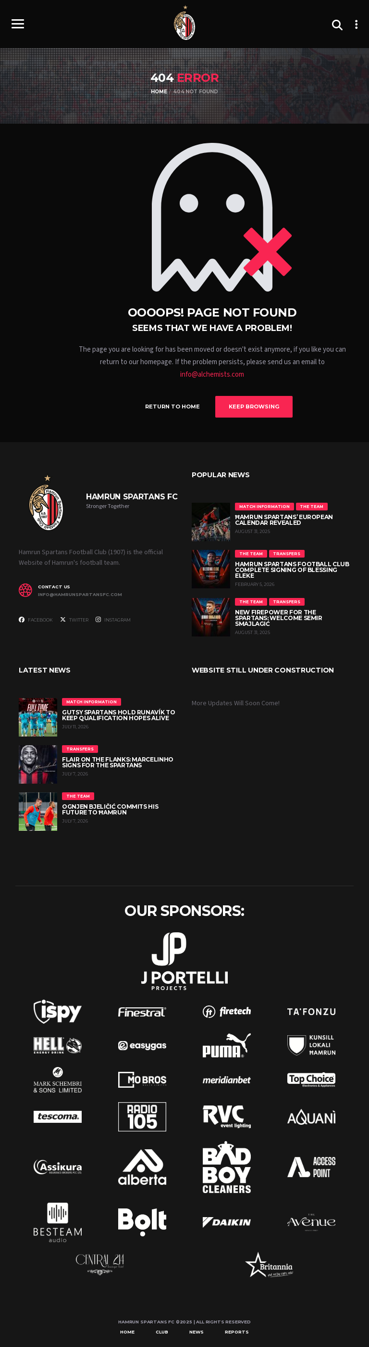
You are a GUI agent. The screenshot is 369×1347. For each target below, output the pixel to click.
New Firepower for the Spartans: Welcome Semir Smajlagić (278, 617)
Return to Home (165, 406)
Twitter (74, 619)
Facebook (36, 619)
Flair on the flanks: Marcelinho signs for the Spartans (117, 760)
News (196, 1330)
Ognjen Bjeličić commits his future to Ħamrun (110, 807)
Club (162, 1330)
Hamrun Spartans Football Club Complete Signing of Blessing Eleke (292, 568)
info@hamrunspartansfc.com (80, 593)
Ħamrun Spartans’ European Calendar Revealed (284, 518)
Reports (237, 1330)
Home (127, 1330)
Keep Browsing (261, 406)
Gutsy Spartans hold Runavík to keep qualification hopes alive (118, 713)
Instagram (113, 619)
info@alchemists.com (212, 374)
